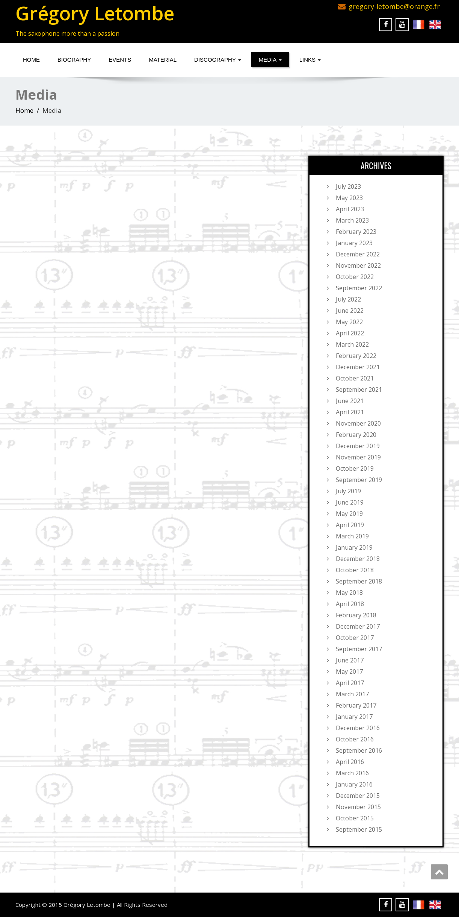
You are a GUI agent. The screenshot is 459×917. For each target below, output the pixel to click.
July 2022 (348, 299)
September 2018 (359, 581)
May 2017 (349, 671)
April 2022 (350, 333)
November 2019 (358, 457)
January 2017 (354, 716)
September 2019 (359, 480)
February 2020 (356, 434)
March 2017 (352, 694)
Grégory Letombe (94, 13)
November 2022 (358, 265)
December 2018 (358, 558)
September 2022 (359, 288)
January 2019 (354, 547)
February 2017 (356, 705)
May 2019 (349, 513)
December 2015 (358, 795)
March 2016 (352, 773)
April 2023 (350, 209)
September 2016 (359, 750)
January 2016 (354, 784)
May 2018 (349, 592)
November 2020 (358, 423)
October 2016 (355, 739)
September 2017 (359, 649)
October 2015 (355, 818)
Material (163, 59)
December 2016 (358, 728)
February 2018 (356, 615)
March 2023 (352, 220)
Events (120, 59)
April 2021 (350, 412)
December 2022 (358, 254)
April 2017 (350, 683)
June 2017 (350, 660)
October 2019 (355, 468)
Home (31, 59)
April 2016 (350, 761)
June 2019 (350, 502)
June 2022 (350, 310)
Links (310, 59)
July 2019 (348, 491)
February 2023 (356, 231)
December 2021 (358, 367)
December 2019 (358, 446)
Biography (74, 59)
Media (270, 59)
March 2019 (352, 536)
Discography (217, 59)
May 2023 (349, 198)
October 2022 (355, 276)
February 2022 (356, 355)
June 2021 (350, 401)
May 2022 (349, 322)
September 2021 (359, 389)
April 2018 (350, 604)
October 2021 (355, 378)
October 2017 (355, 637)
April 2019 (350, 525)
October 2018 (355, 570)
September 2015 (359, 829)
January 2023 (354, 243)
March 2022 (352, 344)
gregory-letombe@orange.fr (394, 6)
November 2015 (358, 807)
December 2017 (358, 626)
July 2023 (348, 186)
